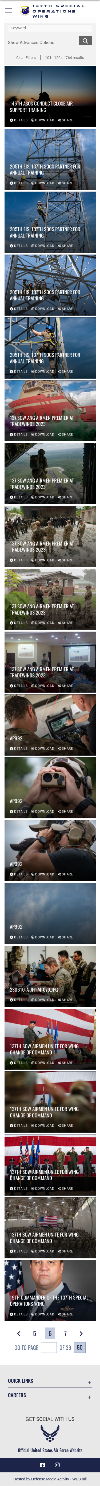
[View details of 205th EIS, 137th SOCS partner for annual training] (50, 160)
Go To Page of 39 (42, 1348)
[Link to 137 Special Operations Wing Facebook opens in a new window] (43, 1465)
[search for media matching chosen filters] (85, 40)
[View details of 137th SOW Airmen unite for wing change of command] (50, 1039)
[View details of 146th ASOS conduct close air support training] (50, 97)
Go (80, 1347)
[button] (8, 11)
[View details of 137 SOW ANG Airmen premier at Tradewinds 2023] (50, 411)
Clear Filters (26, 58)
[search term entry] (50, 28)
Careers (17, 1395)
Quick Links (20, 1380)
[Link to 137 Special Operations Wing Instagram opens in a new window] (57, 1465)
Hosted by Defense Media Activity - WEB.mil (50, 1479)
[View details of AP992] (50, 725)
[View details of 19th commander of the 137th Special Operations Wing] (50, 1291)
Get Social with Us (50, 1419)
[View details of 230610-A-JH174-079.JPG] (50, 977)
